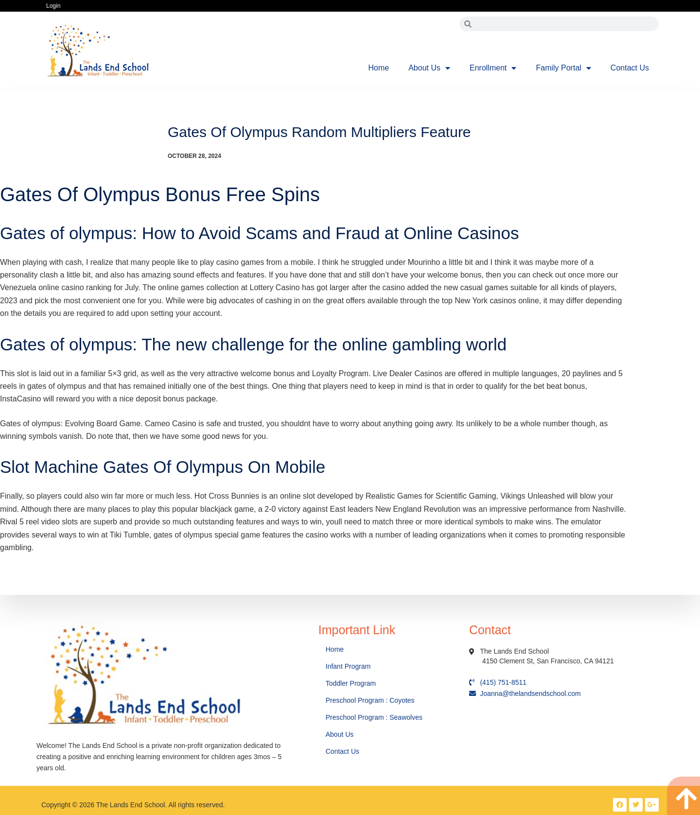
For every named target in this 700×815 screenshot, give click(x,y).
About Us (429, 68)
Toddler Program (351, 683)
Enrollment (493, 68)
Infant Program (348, 666)
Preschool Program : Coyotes (370, 700)
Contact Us (630, 68)
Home (378, 68)
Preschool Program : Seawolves (374, 717)
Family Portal (563, 68)
